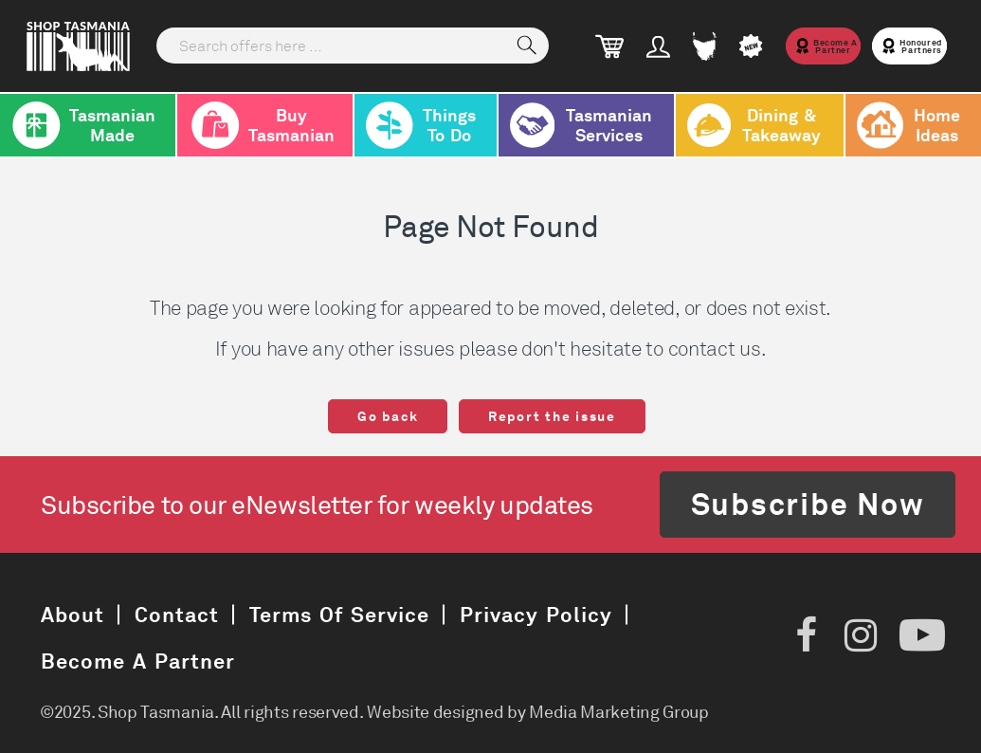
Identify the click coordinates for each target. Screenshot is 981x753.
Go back (387, 416)
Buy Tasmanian (262, 125)
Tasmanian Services (581, 125)
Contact (177, 614)
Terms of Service (339, 614)
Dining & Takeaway (754, 125)
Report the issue (552, 416)
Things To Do (421, 125)
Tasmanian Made (83, 125)
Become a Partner (138, 660)
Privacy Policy (536, 614)
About (72, 614)
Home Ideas (908, 125)
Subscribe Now (808, 504)
